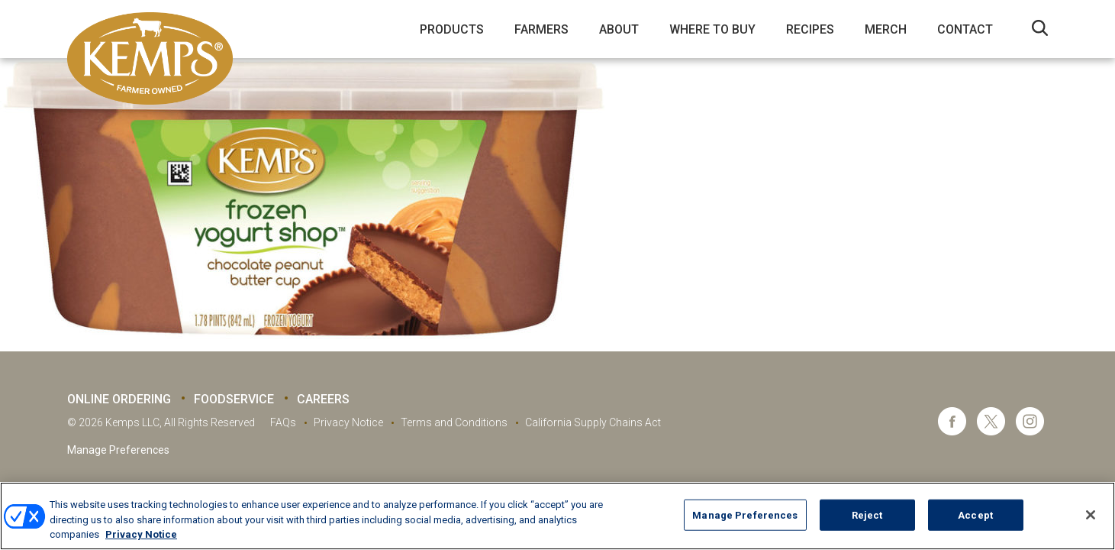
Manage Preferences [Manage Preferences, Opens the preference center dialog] (745, 514)
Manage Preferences (118, 450)
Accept (975, 514)
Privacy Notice (348, 422)
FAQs (283, 422)
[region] (557, 516)
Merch (886, 29)
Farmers (541, 29)
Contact (965, 29)
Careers (323, 399)
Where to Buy (712, 29)
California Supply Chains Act (593, 422)
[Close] (1090, 515)
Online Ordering (119, 399)
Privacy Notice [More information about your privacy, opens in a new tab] (141, 534)
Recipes (810, 29)
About (619, 29)
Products (452, 29)
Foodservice (234, 399)
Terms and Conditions (454, 422)
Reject (867, 514)
